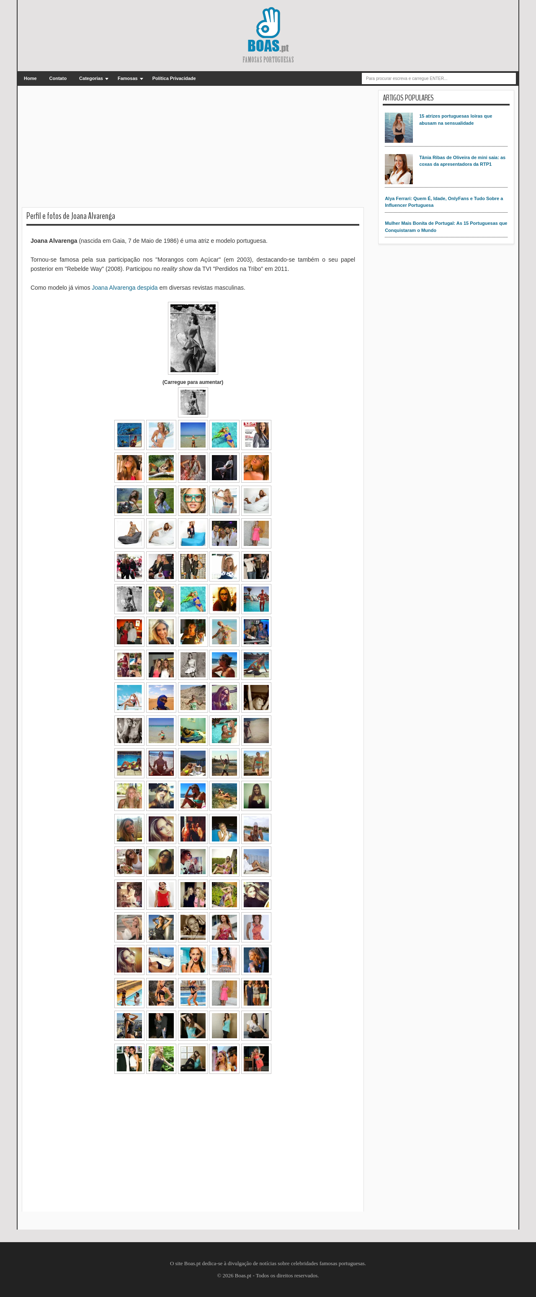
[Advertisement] (193, 148)
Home (30, 78)
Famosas (128, 78)
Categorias (91, 78)
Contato (58, 78)
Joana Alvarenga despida (124, 287)
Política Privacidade (174, 78)
